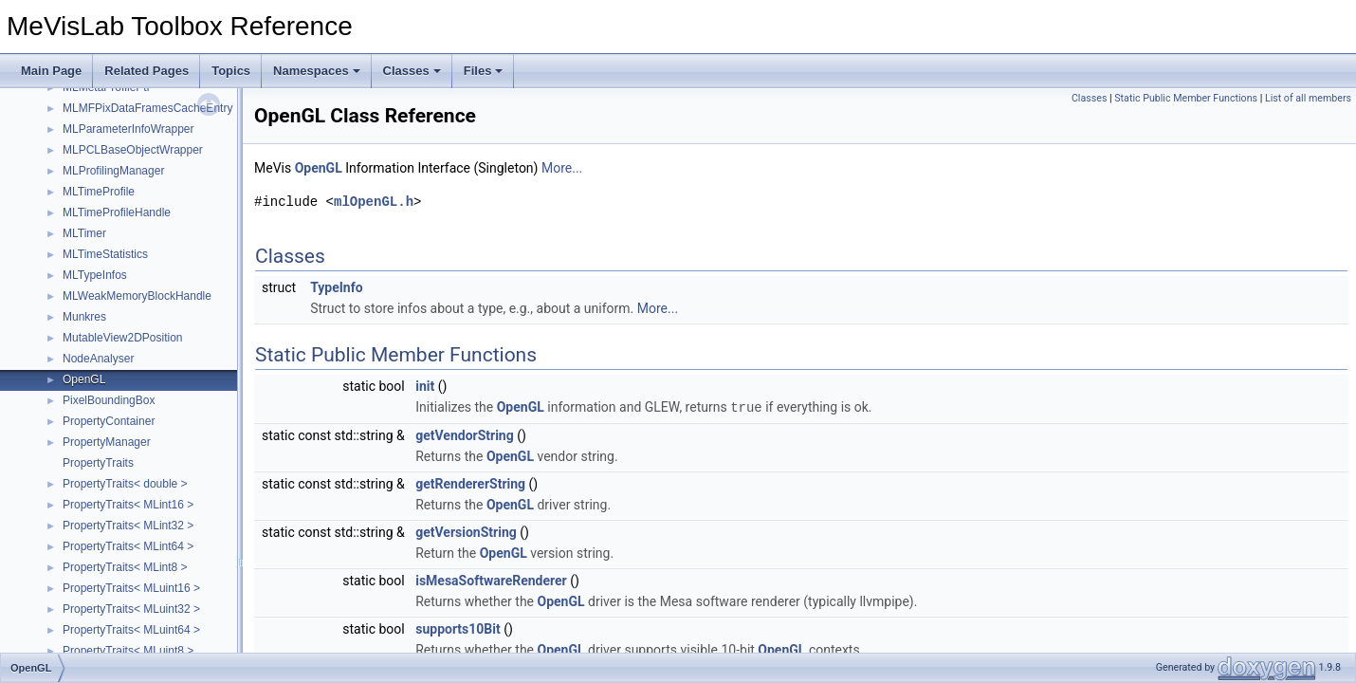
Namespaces (316, 71)
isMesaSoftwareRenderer (491, 579)
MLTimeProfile (99, 191)
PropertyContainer (109, 421)
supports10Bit (458, 628)
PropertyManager (107, 442)
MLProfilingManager (113, 170)
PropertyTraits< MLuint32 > (131, 609)
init (424, 386)
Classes (412, 71)
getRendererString (470, 482)
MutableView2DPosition (123, 337)
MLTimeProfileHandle (117, 212)
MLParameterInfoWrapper (128, 129)
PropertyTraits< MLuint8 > (128, 650)
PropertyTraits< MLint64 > (128, 546)
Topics (230, 71)
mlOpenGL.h (373, 202)
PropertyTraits (98, 463)
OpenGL (84, 379)
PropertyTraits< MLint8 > (125, 567)
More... (561, 167)
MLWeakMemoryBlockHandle (137, 296)
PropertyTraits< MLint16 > (128, 504)
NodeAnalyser (98, 358)
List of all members (1308, 98)
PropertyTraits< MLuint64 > (131, 630)
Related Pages (146, 71)
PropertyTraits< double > (125, 483)
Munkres (84, 316)
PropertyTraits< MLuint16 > (131, 588)
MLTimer (84, 233)
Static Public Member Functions (1185, 98)
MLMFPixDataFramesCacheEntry (147, 108)
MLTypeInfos (95, 275)
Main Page (51, 71)
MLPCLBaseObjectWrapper (133, 150)
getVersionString (466, 531)
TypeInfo (336, 287)
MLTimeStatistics (105, 254)
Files (484, 71)
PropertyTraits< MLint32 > (128, 525)
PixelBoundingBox (109, 400)
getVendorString (464, 434)
